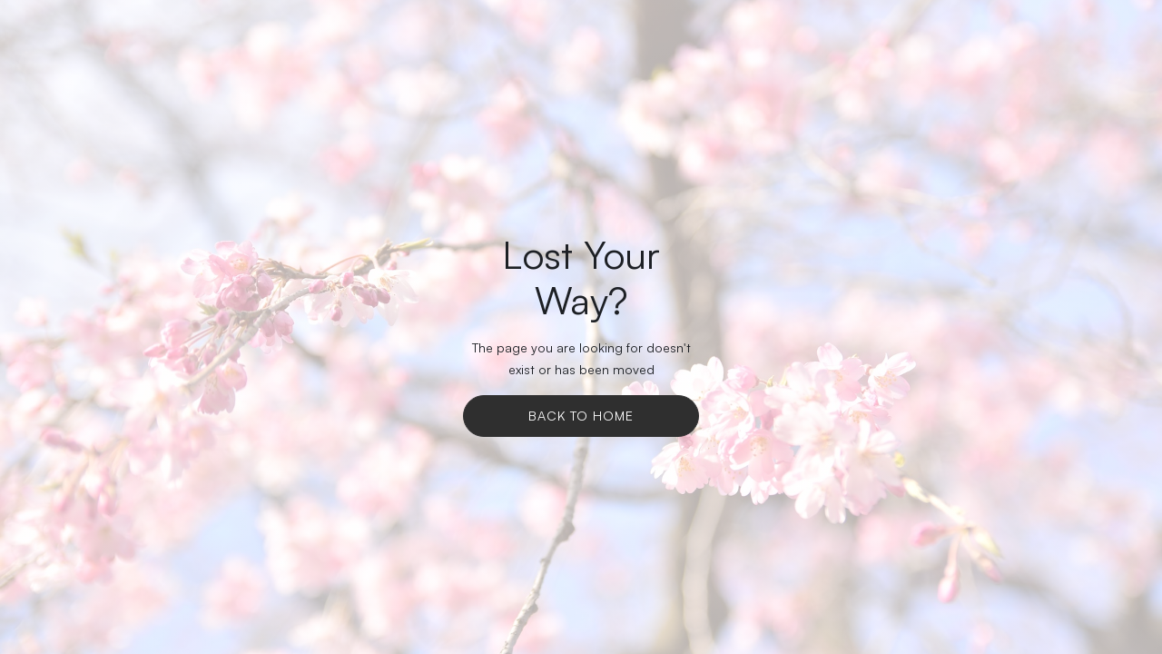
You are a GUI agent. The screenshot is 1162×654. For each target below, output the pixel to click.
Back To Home (581, 415)
